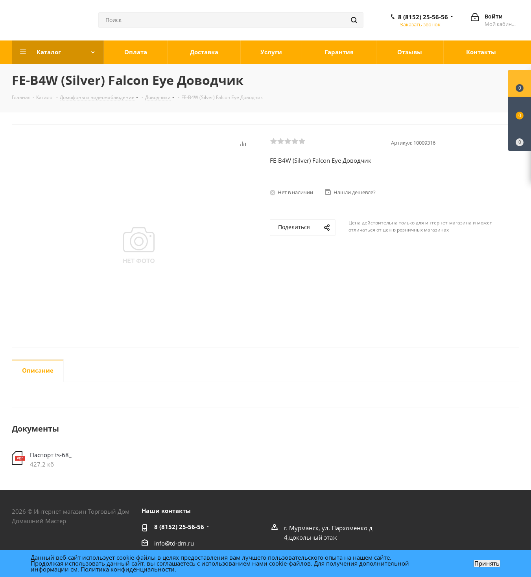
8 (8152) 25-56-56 (423, 16)
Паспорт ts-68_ (51, 455)
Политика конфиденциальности (128, 569)
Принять (487, 563)
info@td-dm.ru (174, 543)
